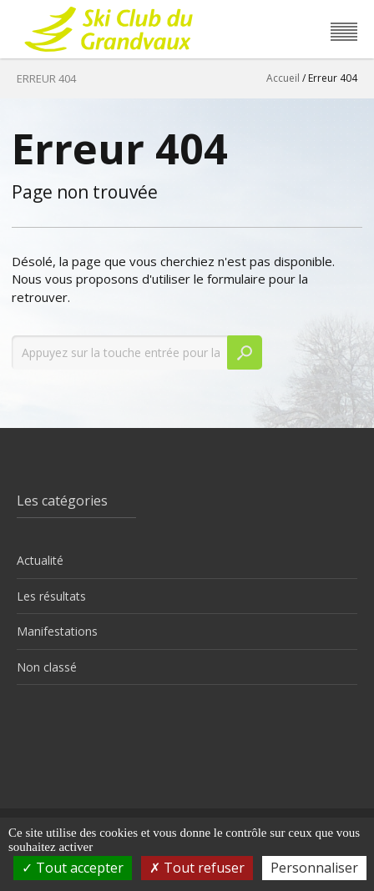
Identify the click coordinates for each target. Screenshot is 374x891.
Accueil (283, 78)
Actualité (40, 560)
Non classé (47, 667)
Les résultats (51, 596)
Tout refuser (197, 867)
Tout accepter (73, 867)
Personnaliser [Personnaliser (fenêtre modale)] (314, 867)
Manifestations (57, 631)
